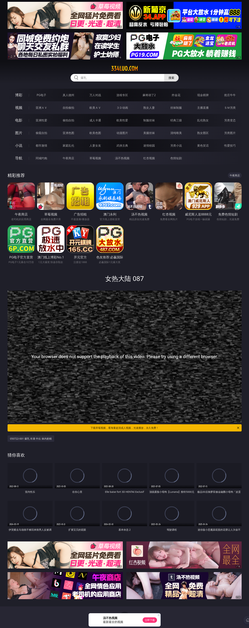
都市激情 (41, 145)
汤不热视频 (122, 158)
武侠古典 (122, 145)
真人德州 (68, 95)
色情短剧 (176, 158)
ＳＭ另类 (230, 108)
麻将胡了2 (149, 95)
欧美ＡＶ (95, 108)
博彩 (18, 94)
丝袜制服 (176, 108)
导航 (18, 158)
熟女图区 (203, 133)
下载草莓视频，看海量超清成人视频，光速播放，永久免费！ (165, 428)
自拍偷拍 (68, 108)
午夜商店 (68, 158)
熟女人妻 (149, 108)
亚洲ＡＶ (41, 108)
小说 (18, 145)
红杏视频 (149, 158)
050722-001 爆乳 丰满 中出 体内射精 (31, 438)
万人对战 (95, 95)
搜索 (171, 78)
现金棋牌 (203, 95)
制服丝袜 (149, 120)
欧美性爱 (122, 120)
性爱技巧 (230, 145)
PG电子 (41, 95)
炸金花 (176, 95)
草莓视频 (95, 158)
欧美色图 (95, 133)
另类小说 (176, 145)
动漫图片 (122, 133)
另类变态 (230, 120)
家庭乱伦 (68, 145)
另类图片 (230, 133)
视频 (18, 107)
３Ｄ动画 (122, 108)
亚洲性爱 (41, 120)
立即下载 (150, 620)
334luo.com (124, 68)
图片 (18, 132)
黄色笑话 (203, 145)
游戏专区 (122, 95)
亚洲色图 (68, 133)
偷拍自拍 (68, 120)
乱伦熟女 (203, 120)
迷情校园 (149, 145)
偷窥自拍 (41, 133)
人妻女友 (95, 145)
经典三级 (176, 120)
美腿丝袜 (149, 133)
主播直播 (203, 108)
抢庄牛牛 (230, 95)
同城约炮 (41, 158)
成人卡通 (95, 120)
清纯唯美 (176, 133)
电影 (18, 120)
